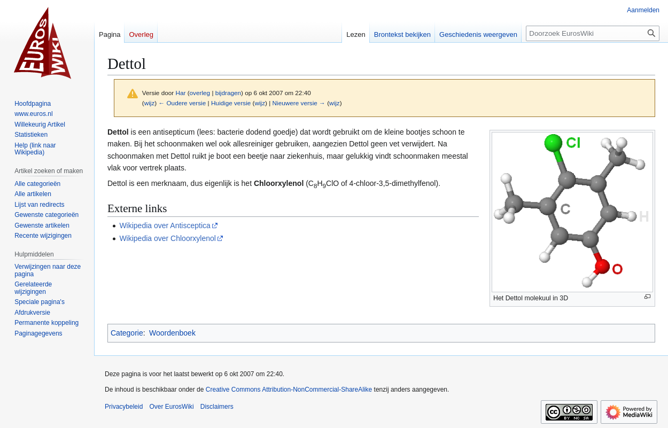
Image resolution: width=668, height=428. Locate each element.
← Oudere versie (182, 102)
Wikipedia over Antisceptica (164, 225)
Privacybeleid (124, 406)
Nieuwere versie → (299, 102)
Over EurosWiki (171, 406)
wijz (149, 102)
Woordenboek (172, 333)
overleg (200, 92)
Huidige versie (231, 102)
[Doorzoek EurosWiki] (592, 33)
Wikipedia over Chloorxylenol (167, 238)
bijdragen (228, 92)
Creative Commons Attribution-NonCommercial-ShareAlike (289, 389)
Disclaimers (217, 406)
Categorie (127, 333)
